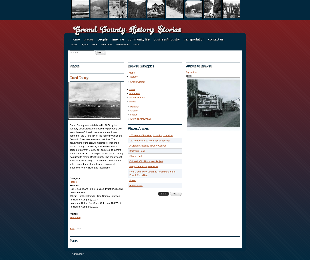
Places (89, 39)
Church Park (135, 156)
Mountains (106, 44)
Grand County (79, 78)
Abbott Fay (75, 217)
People (102, 39)
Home (75, 39)
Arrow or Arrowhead (140, 118)
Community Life (139, 39)
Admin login (78, 254)
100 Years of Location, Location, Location (151, 135)
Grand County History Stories (127, 29)
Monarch (134, 106)
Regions (84, 44)
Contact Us (216, 39)
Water (95, 44)
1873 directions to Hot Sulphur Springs (149, 140)
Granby (134, 110)
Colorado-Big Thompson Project (146, 161)
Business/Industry (166, 39)
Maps (74, 44)
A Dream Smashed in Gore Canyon (147, 145)
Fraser (133, 114)
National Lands (123, 44)
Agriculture (191, 72)
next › (176, 193)
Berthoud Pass (137, 151)
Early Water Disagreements (143, 166)
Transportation (194, 39)
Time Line (117, 39)
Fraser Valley (136, 185)
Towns (136, 44)
